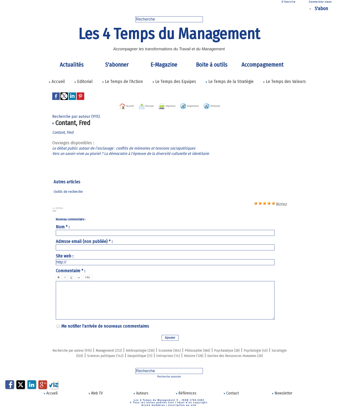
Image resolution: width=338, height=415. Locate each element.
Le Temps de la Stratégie (229, 81)
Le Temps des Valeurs (284, 81)
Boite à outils (211, 64)
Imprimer (165, 105)
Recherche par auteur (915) (78, 349)
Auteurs (140, 397)
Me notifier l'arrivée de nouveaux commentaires (105, 326)
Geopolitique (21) (189, 355)
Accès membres (154, 409)
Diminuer (227, 105)
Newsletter (282, 397)
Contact (231, 397)
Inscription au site (181, 409)
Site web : (64, 255)
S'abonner (117, 64)
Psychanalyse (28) (269, 349)
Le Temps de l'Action (122, 81)
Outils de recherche (69, 191)
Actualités (72, 64)
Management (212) (123, 349)
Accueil (56, 81)
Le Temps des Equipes (174, 81)
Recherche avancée (169, 381)
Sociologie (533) (106, 355)
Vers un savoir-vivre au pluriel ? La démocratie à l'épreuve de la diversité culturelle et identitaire (140, 153)
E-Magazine (164, 64)
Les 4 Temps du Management (169, 34)
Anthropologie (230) (162, 349)
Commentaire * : (70, 270)
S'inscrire (288, 1)
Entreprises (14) (223, 355)
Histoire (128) (254, 355)
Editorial (83, 81)
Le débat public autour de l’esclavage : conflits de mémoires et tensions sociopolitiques (133, 147)
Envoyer (137, 105)
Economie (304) (199, 349)
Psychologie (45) (73, 355)
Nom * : (63, 226)
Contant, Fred (64, 132)
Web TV (95, 397)
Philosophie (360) (233, 349)
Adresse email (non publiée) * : (84, 241)
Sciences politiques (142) (147, 355)
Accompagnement (261, 64)
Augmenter (196, 105)
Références (186, 397)
